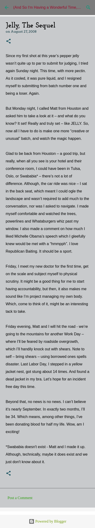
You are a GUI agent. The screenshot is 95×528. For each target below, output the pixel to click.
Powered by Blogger (47, 521)
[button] (8, 41)
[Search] (88, 7)
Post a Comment (20, 498)
